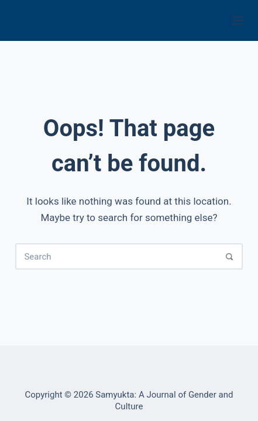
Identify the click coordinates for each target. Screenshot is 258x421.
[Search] (229, 256)
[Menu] (237, 20)
